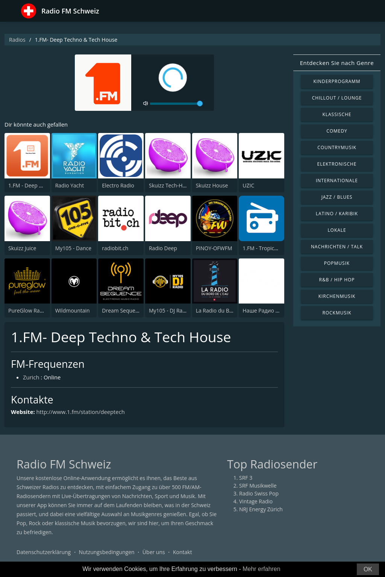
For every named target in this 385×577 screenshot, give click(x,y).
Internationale (337, 180)
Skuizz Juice (22, 248)
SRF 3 (245, 478)
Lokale (336, 230)
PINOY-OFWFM (214, 248)
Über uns (153, 552)
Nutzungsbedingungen (107, 552)
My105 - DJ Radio (169, 310)
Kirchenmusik (337, 296)
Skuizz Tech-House (171, 185)
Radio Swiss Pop (259, 493)
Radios (17, 39)
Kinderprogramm (336, 81)
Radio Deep (163, 248)
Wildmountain (72, 310)
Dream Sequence (123, 310)
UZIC (248, 185)
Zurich (31, 377)
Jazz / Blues (337, 197)
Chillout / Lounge (337, 98)
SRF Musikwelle (258, 485)
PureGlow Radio (27, 310)
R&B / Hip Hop (337, 279)
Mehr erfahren (261, 569)
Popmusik (337, 263)
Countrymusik (336, 147)
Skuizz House (212, 185)
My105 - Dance (73, 248)
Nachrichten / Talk (337, 246)
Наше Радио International (275, 310)
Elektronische (337, 164)
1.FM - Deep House (31, 185)
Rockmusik (336, 313)
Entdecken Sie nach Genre (337, 62)
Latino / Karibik (337, 213)
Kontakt (182, 552)
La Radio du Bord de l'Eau (227, 310)
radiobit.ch (115, 248)
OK (368, 569)
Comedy (336, 131)
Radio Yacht (69, 185)
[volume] (176, 104)
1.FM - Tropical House (269, 248)
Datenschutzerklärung (44, 552)
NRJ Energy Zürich (261, 509)
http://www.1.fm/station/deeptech (81, 411)
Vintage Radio (256, 501)
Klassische (337, 114)
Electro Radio (118, 185)
